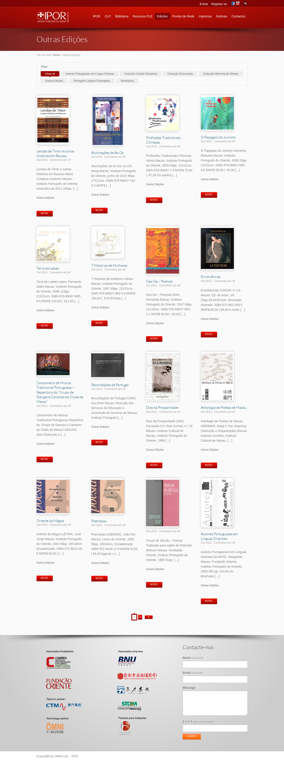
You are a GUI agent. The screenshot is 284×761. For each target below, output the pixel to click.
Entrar (204, 4)
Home (56, 55)
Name (193, 657)
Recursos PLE (142, 16)
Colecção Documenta (180, 73)
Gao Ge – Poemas (159, 281)
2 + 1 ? (198, 721)
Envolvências (211, 276)
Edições (162, 16)
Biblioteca (121, 16)
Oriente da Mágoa (50, 520)
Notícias (221, 16)
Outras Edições (54, 80)
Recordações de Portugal (110, 385)
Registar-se (219, 4)
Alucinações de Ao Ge (107, 152)
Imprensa (205, 16)
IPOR (96, 16)
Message (189, 687)
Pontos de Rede (183, 16)
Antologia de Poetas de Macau (223, 407)
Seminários (127, 80)
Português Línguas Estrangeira (92, 80)
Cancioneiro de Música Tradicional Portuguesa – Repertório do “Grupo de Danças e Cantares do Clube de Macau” (60, 392)
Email (193, 672)
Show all (50, 73)
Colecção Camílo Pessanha (140, 73)
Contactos (238, 16)
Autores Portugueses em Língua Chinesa (90, 73)
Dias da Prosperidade (162, 407)
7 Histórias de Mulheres (109, 265)
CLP (108, 16)
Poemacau (99, 521)
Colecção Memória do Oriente (220, 73)
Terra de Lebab (48, 268)
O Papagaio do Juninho (218, 137)
